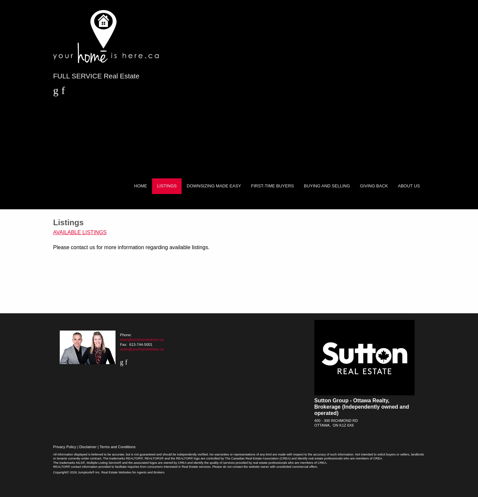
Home (140, 185)
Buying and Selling (327, 185)
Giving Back (374, 185)
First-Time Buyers (272, 185)
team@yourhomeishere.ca (141, 340)
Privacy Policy (64, 447)
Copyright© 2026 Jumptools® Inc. (77, 472)
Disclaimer (88, 447)
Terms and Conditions (117, 447)
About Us (409, 185)
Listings (167, 185)
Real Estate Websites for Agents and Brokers (132, 472)
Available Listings (80, 232)
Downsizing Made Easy (214, 185)
